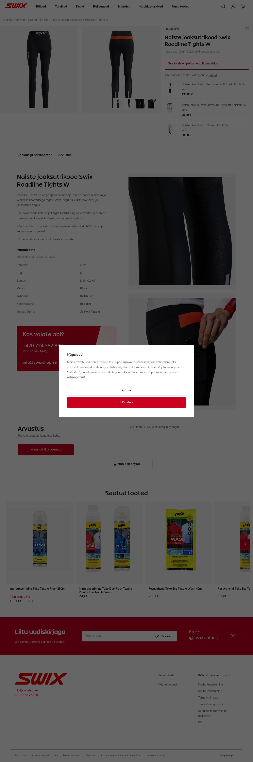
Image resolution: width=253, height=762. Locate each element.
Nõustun (126, 402)
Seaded (126, 390)
